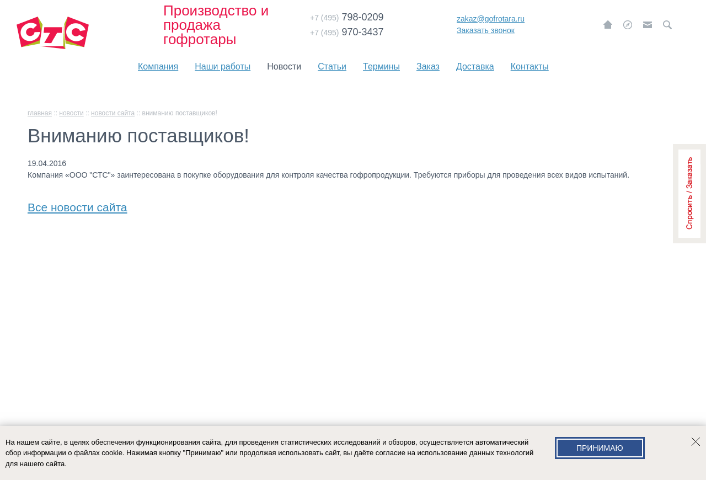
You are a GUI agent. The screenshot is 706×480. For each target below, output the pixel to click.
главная (40, 113)
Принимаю (599, 448)
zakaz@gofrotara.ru (491, 18)
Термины (381, 66)
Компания (158, 66)
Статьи (332, 66)
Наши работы (222, 66)
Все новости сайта (77, 205)
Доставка (475, 66)
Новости (284, 66)
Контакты (530, 66)
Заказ (428, 66)
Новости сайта (113, 113)
